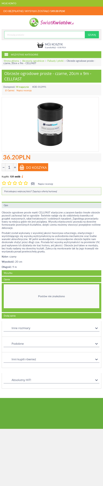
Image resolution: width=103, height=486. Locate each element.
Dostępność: (9, 86)
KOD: (35, 86)
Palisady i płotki (55, 60)
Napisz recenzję (24, 90)
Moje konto (9, 3)
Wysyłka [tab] (8, 273)
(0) (33, 183)
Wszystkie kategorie (21, 54)
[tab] (51, 297)
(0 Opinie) (9, 90)
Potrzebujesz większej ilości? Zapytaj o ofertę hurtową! (30, 191)
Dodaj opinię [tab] (10, 315)
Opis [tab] (6, 205)
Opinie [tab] (7, 279)
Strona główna (11, 60)
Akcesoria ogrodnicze (33, 60)
